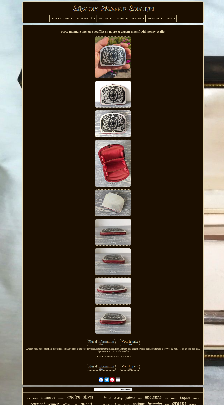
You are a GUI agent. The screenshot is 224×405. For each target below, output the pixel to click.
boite (107, 398)
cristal (174, 398)
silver (88, 397)
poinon (130, 398)
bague (185, 397)
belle (140, 398)
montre (196, 398)
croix (35, 398)
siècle (28, 399)
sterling (118, 398)
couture (98, 399)
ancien (73, 397)
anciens (61, 398)
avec (166, 398)
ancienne (153, 397)
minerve (48, 397)
